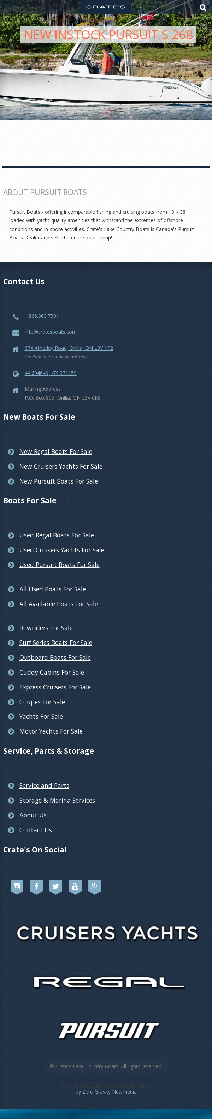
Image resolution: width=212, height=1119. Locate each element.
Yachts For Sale (41, 716)
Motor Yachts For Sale (51, 731)
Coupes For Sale (42, 702)
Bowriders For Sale (46, 628)
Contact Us (35, 830)
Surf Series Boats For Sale (55, 642)
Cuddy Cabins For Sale (51, 672)
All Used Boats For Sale (52, 589)
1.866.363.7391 (42, 315)
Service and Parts (44, 785)
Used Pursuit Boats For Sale (59, 564)
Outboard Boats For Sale (55, 657)
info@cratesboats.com (51, 331)
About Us (33, 815)
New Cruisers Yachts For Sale (60, 466)
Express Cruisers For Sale (55, 687)
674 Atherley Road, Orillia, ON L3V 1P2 (69, 348)
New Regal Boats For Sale (55, 451)
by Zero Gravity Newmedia (106, 1091)
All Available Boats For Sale (58, 604)
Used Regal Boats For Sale (56, 535)
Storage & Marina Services (57, 800)
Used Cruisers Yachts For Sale (61, 550)
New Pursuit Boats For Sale (58, 481)
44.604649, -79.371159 (51, 373)
